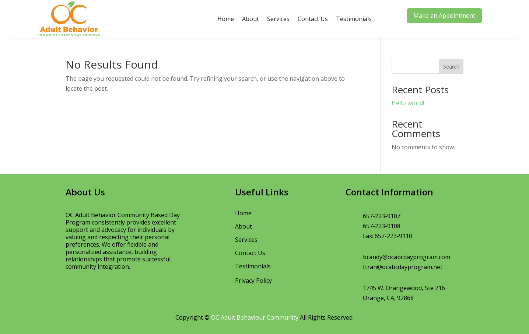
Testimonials (354, 19)
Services (278, 19)
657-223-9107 (381, 216)
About (250, 19)
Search (451, 66)
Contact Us (313, 19)
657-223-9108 (381, 226)
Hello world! (408, 103)
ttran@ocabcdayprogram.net (402, 267)
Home (225, 19)
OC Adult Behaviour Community (254, 317)
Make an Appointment (444, 15)
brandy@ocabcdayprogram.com (406, 257)
